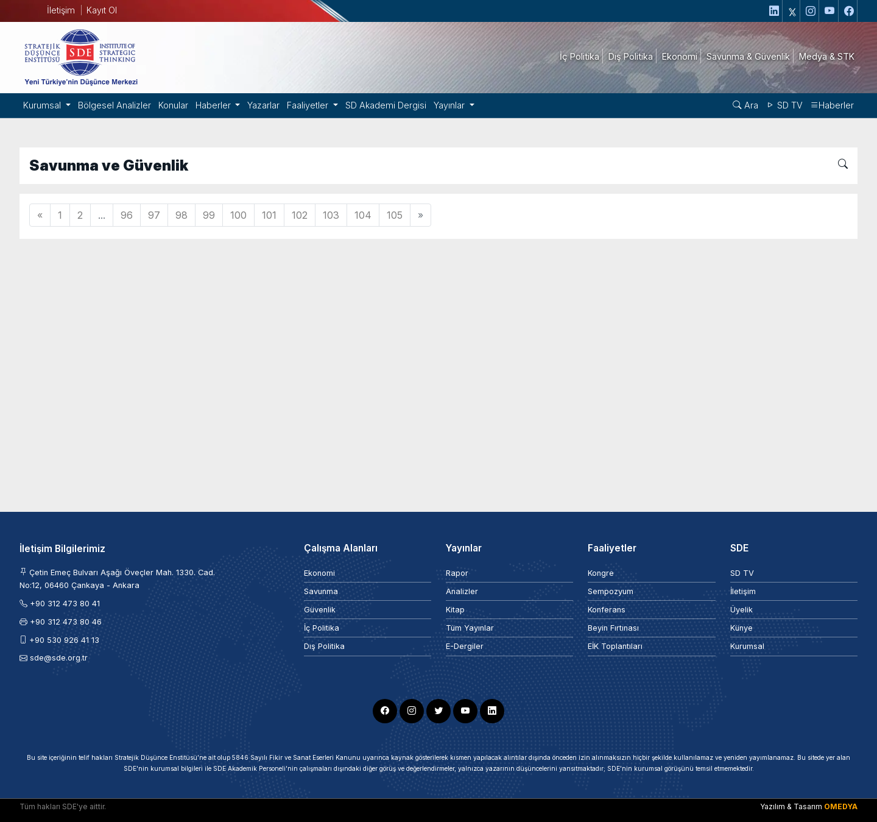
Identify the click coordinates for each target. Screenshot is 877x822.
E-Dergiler (465, 646)
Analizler (462, 591)
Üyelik (741, 609)
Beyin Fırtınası (613, 627)
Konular (173, 105)
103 (331, 215)
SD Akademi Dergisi (385, 105)
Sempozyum (610, 591)
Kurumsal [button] (43, 105)
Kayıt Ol (101, 10)
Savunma (321, 591)
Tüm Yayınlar (470, 627)
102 (300, 215)
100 (238, 215)
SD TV (784, 105)
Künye (741, 627)
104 (363, 215)
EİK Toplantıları (615, 646)
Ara (745, 105)
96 (127, 215)
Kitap (455, 609)
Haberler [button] (214, 105)
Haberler (832, 105)
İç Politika (321, 627)
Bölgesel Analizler (114, 105)
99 (209, 215)
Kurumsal (747, 646)
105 (395, 215)
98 (181, 215)
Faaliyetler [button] (309, 105)
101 (269, 215)
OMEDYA (841, 806)
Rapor (457, 573)
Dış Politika (324, 646)
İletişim (61, 10)
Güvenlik (320, 609)
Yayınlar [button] (450, 105)
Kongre (601, 573)
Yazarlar (263, 105)
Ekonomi (319, 573)
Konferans (606, 609)
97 (154, 215)
